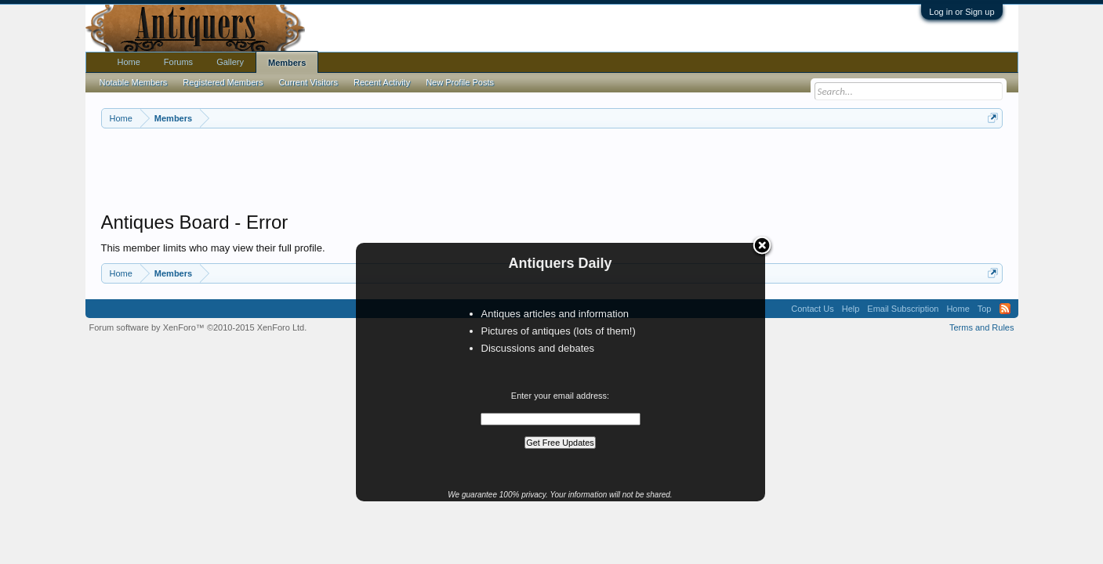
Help (851, 308)
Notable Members (134, 82)
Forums (178, 62)
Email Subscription (902, 308)
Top (985, 308)
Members (287, 62)
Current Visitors (308, 82)
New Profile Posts (460, 82)
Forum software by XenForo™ (198, 327)
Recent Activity (382, 82)
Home (129, 62)
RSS (1005, 308)
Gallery (230, 62)
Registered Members (223, 82)
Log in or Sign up (961, 11)
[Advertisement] (552, 171)
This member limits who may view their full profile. (213, 248)
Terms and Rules (981, 327)
